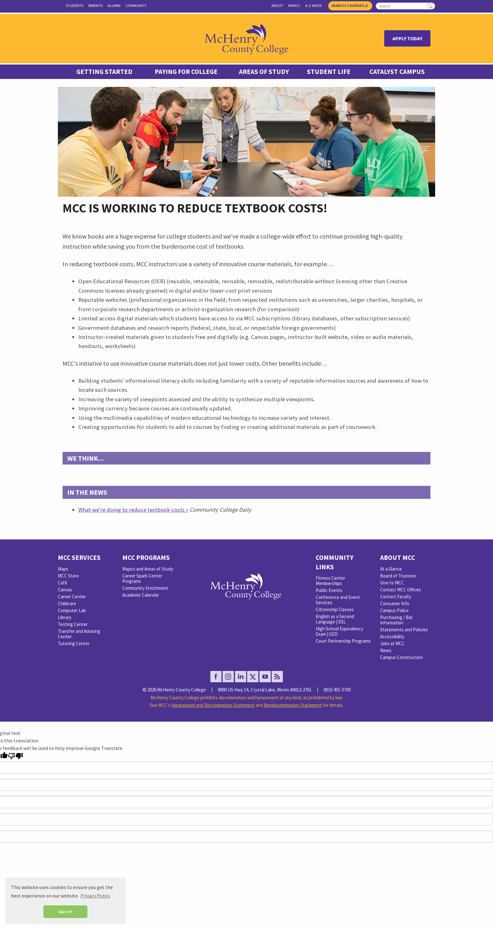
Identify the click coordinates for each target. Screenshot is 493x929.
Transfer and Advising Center (79, 633)
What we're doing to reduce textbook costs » (133, 509)
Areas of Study (264, 72)
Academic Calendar (140, 595)
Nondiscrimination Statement (293, 705)
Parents (95, 5)
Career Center (72, 597)
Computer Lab (72, 610)
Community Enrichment (145, 588)
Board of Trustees (398, 576)
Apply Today (407, 38)
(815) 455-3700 (337, 690)
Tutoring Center (74, 643)
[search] (405, 6)
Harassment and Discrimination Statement (213, 705)
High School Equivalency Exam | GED (339, 631)
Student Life (329, 72)
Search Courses (349, 5)
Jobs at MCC (392, 643)
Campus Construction (401, 657)
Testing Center (73, 624)
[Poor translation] (15, 756)
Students (74, 5)
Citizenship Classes (335, 609)
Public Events (329, 590)
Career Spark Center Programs (142, 578)
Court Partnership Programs (343, 641)
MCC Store (68, 576)
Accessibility (392, 636)
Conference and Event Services (338, 599)
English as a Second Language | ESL (335, 619)
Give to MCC (392, 583)
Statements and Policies (404, 630)
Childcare (67, 603)
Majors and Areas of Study (147, 569)
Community (135, 5)
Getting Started (104, 72)
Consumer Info (394, 603)
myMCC (294, 5)
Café (62, 583)
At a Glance (391, 569)
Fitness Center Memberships (330, 580)
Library (64, 617)
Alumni (114, 5)
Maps (63, 569)
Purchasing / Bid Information (396, 620)
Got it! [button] (65, 912)
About (277, 5)
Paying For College (186, 72)
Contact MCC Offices (400, 590)
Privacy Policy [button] (95, 895)
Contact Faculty (395, 597)
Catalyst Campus (397, 72)
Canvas (65, 590)
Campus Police (394, 610)
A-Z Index (313, 5)
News (385, 650)
